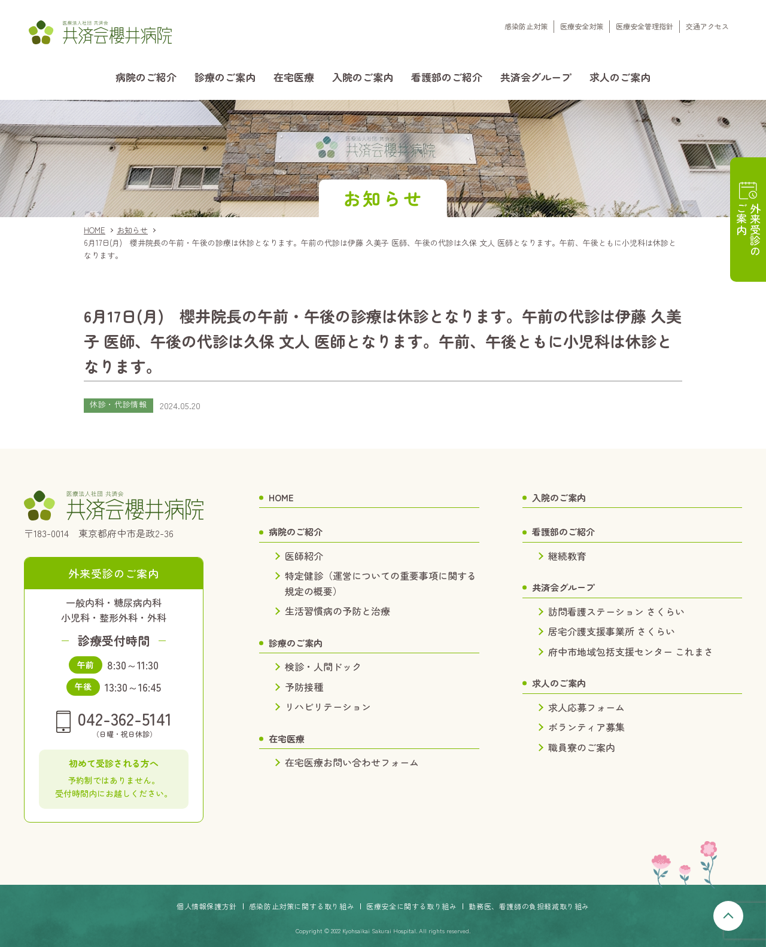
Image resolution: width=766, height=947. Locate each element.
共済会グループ (536, 76)
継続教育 (567, 556)
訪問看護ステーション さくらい (616, 611)
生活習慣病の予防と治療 (337, 611)
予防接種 (304, 687)
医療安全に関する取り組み (411, 906)
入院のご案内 (362, 76)
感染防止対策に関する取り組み (301, 906)
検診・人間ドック (323, 666)
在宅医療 (293, 76)
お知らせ (132, 230)
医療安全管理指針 (644, 26)
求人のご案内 (620, 76)
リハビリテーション (328, 706)
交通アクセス (707, 26)
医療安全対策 (581, 26)
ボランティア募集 (586, 727)
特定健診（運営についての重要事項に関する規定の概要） (380, 583)
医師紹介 (304, 556)
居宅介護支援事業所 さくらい (611, 631)
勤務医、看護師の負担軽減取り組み (529, 906)
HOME (94, 230)
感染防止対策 (526, 26)
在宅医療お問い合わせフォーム (352, 762)
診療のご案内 (225, 76)
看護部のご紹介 (446, 76)
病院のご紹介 (146, 76)
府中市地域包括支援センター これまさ (630, 651)
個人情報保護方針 (207, 906)
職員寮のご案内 (581, 747)
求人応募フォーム (586, 707)
